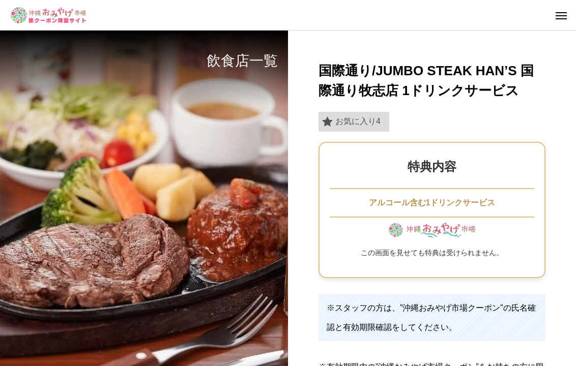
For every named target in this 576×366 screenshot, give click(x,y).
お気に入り (351, 121)
